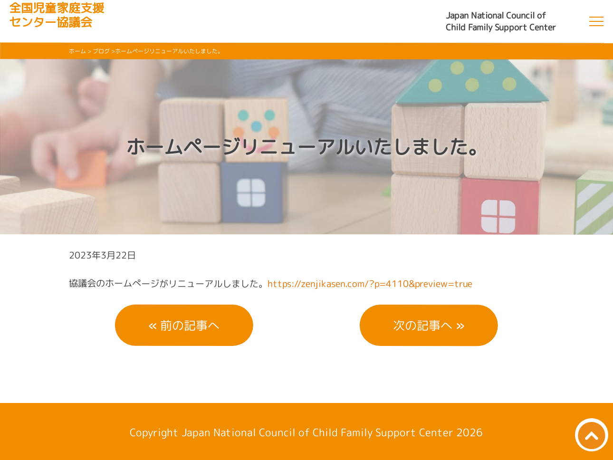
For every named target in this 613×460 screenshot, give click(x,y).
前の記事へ (190, 325)
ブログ (101, 51)
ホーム (77, 51)
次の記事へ (422, 325)
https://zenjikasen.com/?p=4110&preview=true (370, 283)
